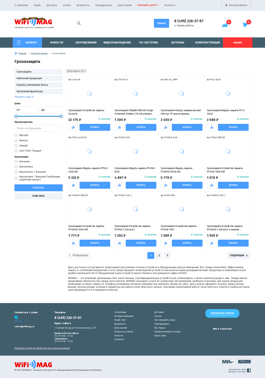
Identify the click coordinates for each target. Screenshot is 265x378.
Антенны (177, 42)
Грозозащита (24, 71)
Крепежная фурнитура (30, 91)
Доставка (52, 5)
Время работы (184, 25)
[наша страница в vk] (199, 335)
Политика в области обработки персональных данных (42, 348)
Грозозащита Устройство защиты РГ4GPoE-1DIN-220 (86, 228)
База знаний (124, 5)
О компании (21, 5)
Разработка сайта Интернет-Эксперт (239, 371)
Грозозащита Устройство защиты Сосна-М (86, 112)
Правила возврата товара (167, 331)
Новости (56, 42)
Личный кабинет (238, 5)
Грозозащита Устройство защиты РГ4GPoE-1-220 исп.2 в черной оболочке (225, 228)
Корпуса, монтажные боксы (32, 84)
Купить (95, 127)
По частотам (148, 42)
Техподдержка (103, 5)
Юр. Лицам (159, 327)
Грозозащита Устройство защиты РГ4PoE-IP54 (178, 228)
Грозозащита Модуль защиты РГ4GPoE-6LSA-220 (176, 170)
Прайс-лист (120, 320)
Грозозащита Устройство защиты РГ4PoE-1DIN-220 (225, 170)
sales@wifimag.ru (24, 326)
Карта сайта (160, 335)
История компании (123, 316)
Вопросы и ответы (123, 331)
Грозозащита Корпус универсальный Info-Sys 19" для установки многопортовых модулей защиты (181, 112)
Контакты (169, 5)
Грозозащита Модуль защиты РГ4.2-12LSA (226, 112)
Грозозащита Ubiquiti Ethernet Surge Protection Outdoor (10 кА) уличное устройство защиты (134, 112)
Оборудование (86, 42)
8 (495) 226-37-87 (189, 21)
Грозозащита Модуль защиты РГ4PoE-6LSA (135, 170)
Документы (83, 5)
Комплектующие (207, 42)
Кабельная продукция (29, 78)
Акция (237, 42)
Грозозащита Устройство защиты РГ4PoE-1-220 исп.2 (132, 228)
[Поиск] (161, 23)
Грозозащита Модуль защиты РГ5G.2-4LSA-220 (88, 170)
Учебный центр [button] (146, 5)
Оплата (67, 5)
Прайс (37, 5)
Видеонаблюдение (117, 42)
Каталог (31, 42)
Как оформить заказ (164, 320)
